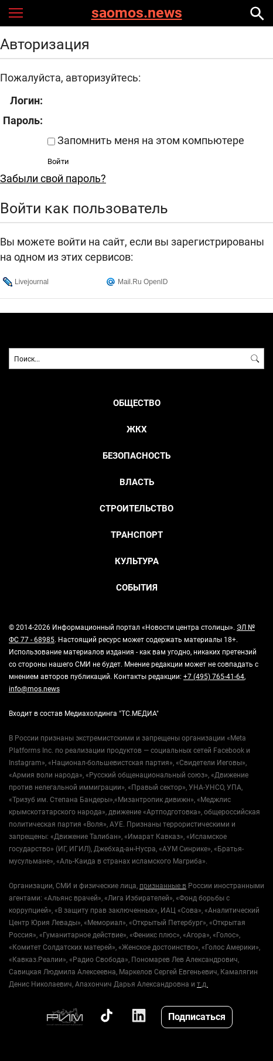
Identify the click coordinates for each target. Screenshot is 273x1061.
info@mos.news (34, 688)
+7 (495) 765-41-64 (213, 676)
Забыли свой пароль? (53, 178)
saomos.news (136, 13)
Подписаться (197, 1016)
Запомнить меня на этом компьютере (149, 140)
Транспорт (137, 534)
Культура (137, 561)
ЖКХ (137, 429)
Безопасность (136, 455)
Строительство (136, 508)
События (137, 587)
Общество (137, 402)
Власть (137, 481)
